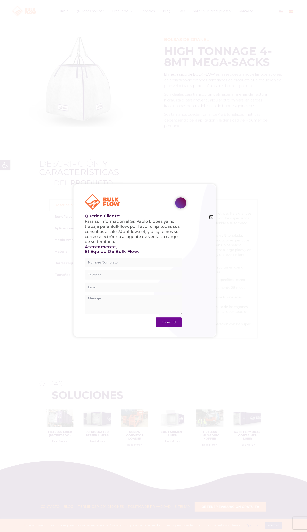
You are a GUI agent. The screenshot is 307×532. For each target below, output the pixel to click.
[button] (211, 217)
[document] (153, 266)
